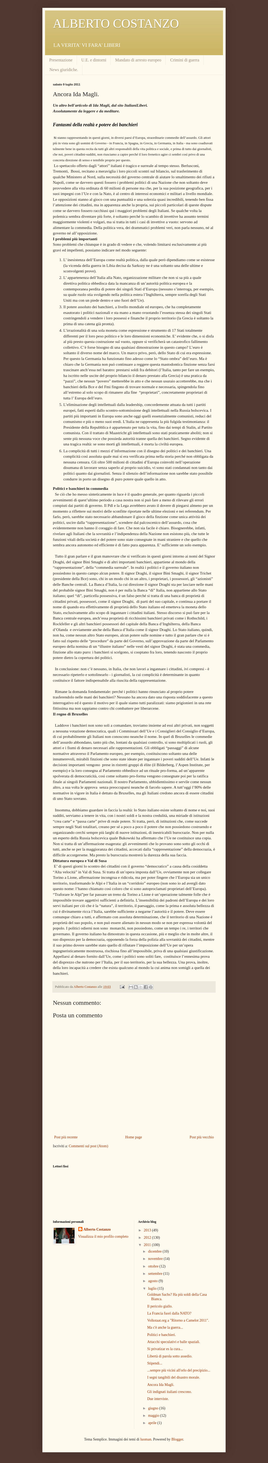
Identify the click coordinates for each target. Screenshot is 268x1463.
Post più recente (65, 1137)
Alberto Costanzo (97, 1229)
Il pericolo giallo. (159, 1306)
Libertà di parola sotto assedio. (169, 1356)
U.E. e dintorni (93, 60)
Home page (133, 1137)
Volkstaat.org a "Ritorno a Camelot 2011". (178, 1320)
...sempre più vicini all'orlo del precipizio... (178, 1370)
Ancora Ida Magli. (160, 1385)
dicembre (155, 1251)
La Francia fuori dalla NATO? (169, 1313)
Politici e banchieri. (161, 1335)
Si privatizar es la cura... (165, 1349)
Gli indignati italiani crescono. (169, 1392)
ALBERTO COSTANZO (116, 23)
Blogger (177, 1439)
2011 (148, 1245)
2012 (148, 1238)
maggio (154, 1416)
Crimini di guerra (184, 60)
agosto (153, 1281)
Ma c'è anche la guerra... (165, 1327)
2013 (148, 1230)
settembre (155, 1274)
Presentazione (60, 60)
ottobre (153, 1266)
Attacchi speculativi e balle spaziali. (173, 1342)
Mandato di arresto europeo (138, 60)
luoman (145, 1439)
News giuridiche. (63, 69)
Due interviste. (158, 1399)
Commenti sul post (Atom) (88, 1146)
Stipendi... (154, 1363)
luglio (153, 1288)
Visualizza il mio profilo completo (103, 1236)
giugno (153, 1408)
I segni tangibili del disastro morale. (173, 1377)
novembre (156, 1259)
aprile (152, 1423)
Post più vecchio (201, 1137)
